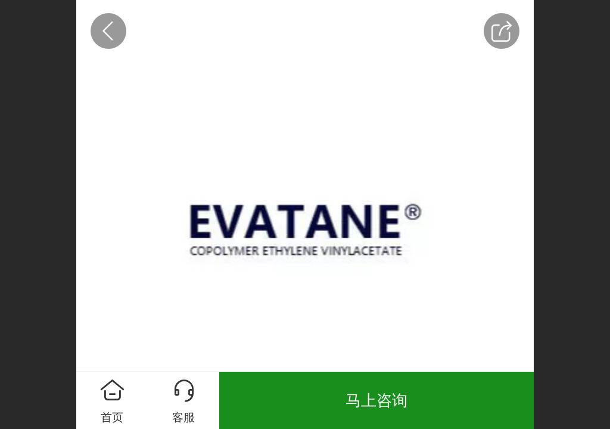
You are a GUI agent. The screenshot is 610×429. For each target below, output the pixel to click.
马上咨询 (376, 400)
